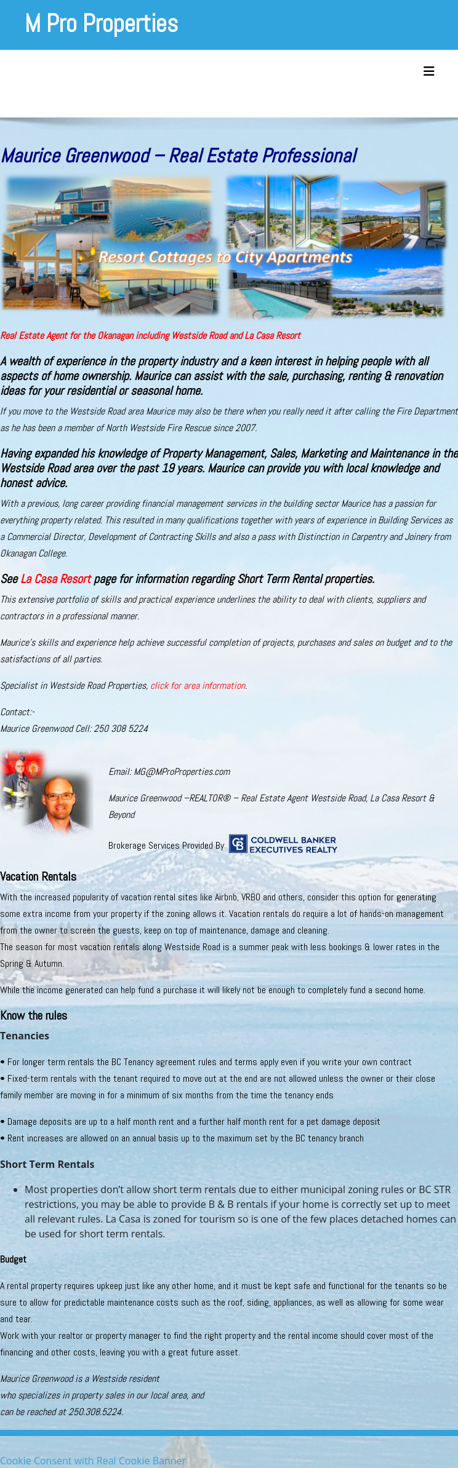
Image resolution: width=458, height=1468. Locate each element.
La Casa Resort (55, 579)
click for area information (197, 685)
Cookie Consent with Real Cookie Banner (93, 1460)
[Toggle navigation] (429, 71)
